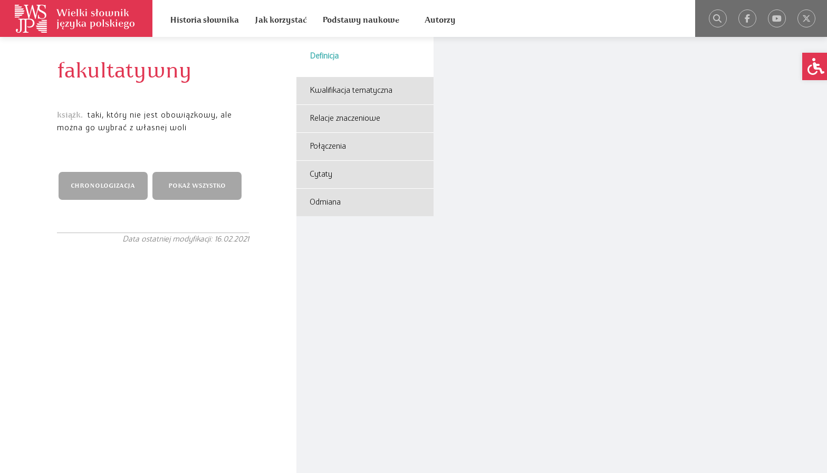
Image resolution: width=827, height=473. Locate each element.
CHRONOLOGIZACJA (103, 186)
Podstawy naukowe (360, 20)
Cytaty (321, 174)
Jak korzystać (280, 20)
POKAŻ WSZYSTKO (197, 186)
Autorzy (440, 20)
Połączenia (328, 146)
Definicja (324, 56)
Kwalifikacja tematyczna (351, 90)
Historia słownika (204, 20)
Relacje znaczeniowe (345, 118)
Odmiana (325, 202)
